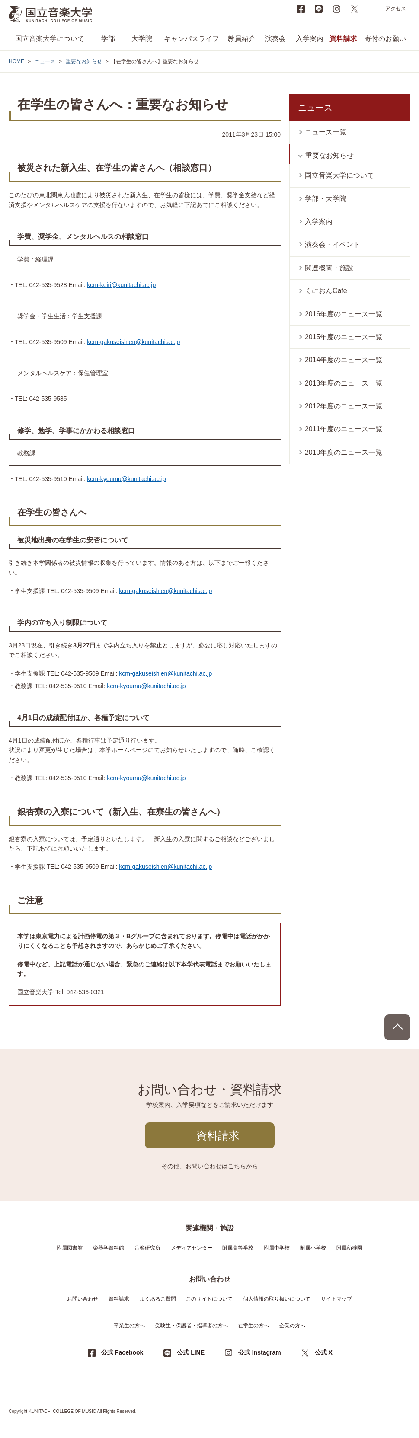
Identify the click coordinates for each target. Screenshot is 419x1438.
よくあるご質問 (158, 1299)
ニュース (45, 61)
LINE (318, 8)
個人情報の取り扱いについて (276, 1299)
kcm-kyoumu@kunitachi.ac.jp (126, 478)
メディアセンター (191, 1248)
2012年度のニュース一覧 (344, 406)
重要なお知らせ (84, 61)
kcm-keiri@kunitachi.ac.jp (121, 284)
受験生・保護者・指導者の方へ (191, 1326)
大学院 (141, 38)
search (372, 8)
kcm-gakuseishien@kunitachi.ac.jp (133, 341)
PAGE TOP (397, 1027)
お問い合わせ (82, 1299)
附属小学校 (313, 1248)
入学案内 (309, 38)
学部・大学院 (325, 198)
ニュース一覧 (325, 132)
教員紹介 (242, 38)
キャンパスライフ (191, 38)
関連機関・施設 (329, 267)
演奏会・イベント (332, 244)
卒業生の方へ (129, 1326)
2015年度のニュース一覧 (344, 337)
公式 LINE (191, 1352)
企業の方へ (292, 1326)
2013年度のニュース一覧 (344, 383)
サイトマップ (336, 1299)
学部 (108, 38)
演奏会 (275, 38)
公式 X (324, 1352)
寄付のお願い (385, 38)
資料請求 (343, 38)
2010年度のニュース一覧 (344, 452)
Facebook (301, 8)
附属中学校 (277, 1248)
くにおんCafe (326, 290)
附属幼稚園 (349, 1248)
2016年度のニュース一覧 (344, 314)
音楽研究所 (147, 1248)
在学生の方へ (253, 1326)
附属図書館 (70, 1248)
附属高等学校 (237, 1248)
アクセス (395, 9)
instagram (336, 8)
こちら (237, 1166)
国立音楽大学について (49, 38)
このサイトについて (209, 1299)
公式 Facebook (122, 1352)
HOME (16, 61)
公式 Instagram (259, 1352)
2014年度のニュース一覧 (344, 359)
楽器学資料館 (108, 1248)
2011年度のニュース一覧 (344, 429)
